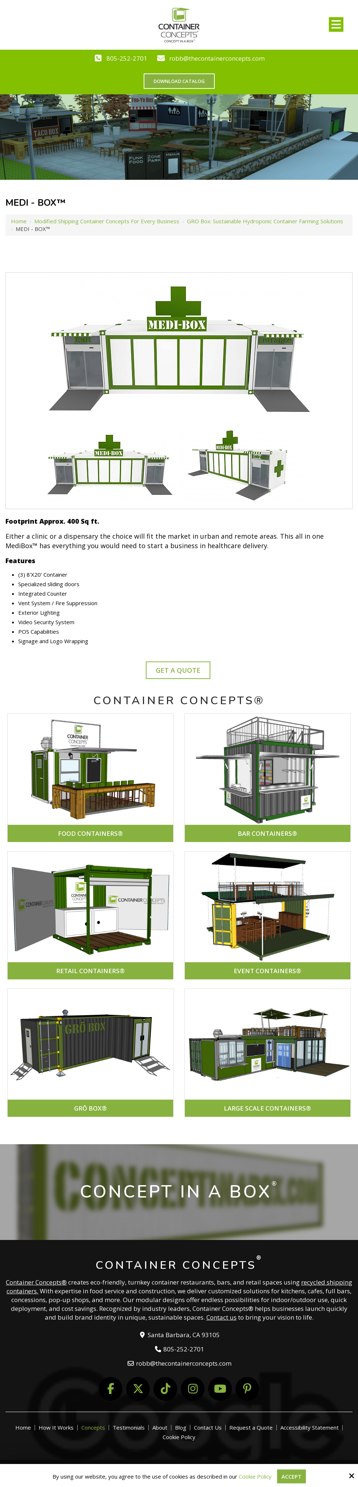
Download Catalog (179, 81)
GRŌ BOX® (90, 1108)
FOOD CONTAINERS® (90, 833)
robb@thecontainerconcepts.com (217, 58)
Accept (291, 1476)
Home (19, 221)
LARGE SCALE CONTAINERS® (267, 1108)
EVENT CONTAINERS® (267, 971)
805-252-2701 (126, 58)
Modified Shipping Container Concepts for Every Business (106, 221)
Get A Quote (178, 670)
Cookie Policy (255, 1476)
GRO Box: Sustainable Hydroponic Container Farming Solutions (265, 221)
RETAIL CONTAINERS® (90, 971)
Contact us (221, 1317)
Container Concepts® (36, 1282)
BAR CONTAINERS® (267, 833)
